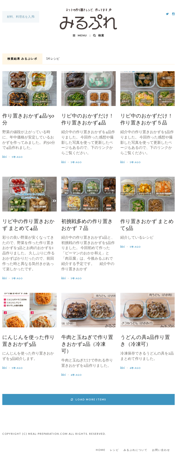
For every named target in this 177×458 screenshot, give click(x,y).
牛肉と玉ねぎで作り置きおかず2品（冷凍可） (87, 344)
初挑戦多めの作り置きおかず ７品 (87, 225)
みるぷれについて (136, 449)
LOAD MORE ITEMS (88, 399)
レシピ (114, 449)
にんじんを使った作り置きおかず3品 (28, 341)
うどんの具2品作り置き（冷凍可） (145, 341)
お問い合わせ (161, 449)
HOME (100, 449)
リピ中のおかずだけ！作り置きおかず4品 (87, 120)
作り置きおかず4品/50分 (28, 120)
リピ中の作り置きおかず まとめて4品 (28, 225)
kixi (4, 157)
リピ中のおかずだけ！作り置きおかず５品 (146, 120)
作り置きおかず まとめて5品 (147, 225)
